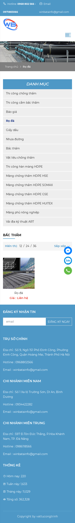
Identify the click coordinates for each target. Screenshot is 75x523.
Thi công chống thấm (21, 93)
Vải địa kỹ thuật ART (20, 221)
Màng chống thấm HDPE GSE (27, 194)
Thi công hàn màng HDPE (24, 166)
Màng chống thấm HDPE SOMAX (29, 185)
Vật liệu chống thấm (20, 157)
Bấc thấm (13, 148)
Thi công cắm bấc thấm (22, 102)
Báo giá (11, 112)
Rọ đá (10, 121)
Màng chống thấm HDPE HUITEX (29, 203)
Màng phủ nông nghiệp (22, 212)
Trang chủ (11, 66)
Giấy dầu (12, 130)
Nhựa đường (15, 139)
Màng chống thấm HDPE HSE (27, 176)
